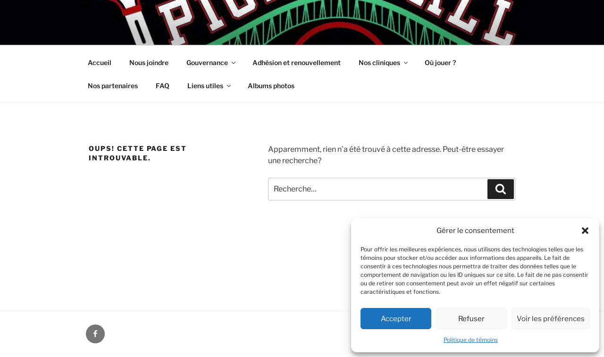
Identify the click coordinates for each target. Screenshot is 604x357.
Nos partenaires (113, 86)
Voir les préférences (551, 319)
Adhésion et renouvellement (296, 62)
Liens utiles (209, 86)
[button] (585, 230)
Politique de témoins (471, 339)
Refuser (471, 319)
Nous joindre (148, 62)
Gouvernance (211, 62)
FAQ (162, 86)
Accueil (99, 62)
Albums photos (271, 86)
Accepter (396, 319)
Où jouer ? (440, 62)
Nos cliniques (384, 62)
